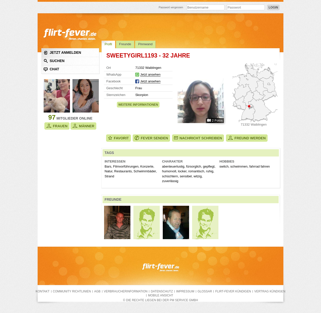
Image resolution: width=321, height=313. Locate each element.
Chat (51, 69)
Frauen (56, 126)
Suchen (54, 61)
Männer (83, 126)
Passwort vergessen (171, 7)
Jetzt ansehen (150, 74)
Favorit (118, 138)
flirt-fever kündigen (233, 291)
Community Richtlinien (72, 291)
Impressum (185, 291)
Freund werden (247, 138)
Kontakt (43, 291)
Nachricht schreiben (198, 138)
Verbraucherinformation (125, 291)
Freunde (125, 44)
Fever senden (151, 138)
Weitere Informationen (138, 105)
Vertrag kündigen (269, 291)
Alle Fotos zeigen (201, 93)
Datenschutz (162, 291)
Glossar (205, 291)
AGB (97, 291)
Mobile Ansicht (160, 295)
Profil (108, 44)
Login (273, 7)
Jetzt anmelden (62, 52)
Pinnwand (145, 44)
